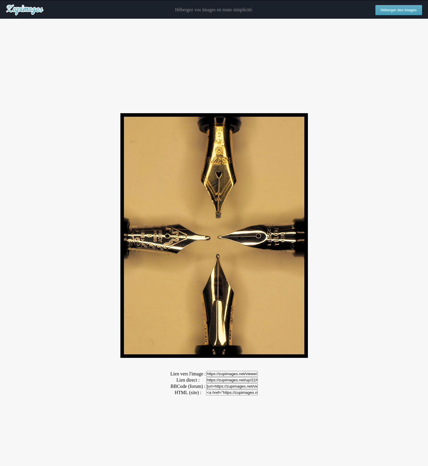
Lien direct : (187, 380)
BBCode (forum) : (188, 386)
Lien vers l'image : (188, 373)
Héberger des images (399, 10)
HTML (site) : (187, 392)
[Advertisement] (214, 66)
